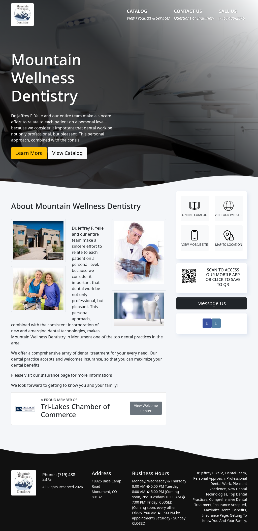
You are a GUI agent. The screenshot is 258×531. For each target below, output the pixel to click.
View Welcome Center (146, 408)
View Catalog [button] (67, 153)
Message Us (212, 303)
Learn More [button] (29, 153)
